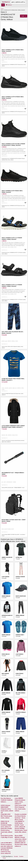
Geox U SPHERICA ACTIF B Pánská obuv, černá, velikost (13, 97)
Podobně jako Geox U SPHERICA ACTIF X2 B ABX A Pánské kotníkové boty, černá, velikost (13, 159)
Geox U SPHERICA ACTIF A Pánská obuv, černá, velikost (13, 50)
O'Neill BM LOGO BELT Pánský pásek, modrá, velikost (6, 816)
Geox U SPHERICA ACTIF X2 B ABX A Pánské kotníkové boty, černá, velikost (13, 144)
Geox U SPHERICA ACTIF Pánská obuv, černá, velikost (12, 191)
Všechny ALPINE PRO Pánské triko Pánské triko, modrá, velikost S (12, 394)
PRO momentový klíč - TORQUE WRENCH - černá (13, 473)
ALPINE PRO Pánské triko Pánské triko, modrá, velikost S (13, 379)
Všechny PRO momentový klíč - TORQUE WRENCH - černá (13, 487)
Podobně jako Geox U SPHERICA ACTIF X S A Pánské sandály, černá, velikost (14, 253)
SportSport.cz (6, 2)
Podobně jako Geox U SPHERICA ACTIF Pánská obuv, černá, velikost (13, 206)
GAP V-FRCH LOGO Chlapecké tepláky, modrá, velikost (12, 332)
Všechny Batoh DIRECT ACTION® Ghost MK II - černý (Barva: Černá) (13, 535)
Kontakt (16, 856)
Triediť (22, 16)
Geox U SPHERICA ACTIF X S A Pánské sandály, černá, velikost (12, 238)
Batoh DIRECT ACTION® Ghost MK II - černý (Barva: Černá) (14, 520)
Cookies (21, 856)
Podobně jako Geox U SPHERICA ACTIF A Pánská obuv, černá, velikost (14, 65)
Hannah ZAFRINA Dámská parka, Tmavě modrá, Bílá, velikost (21, 830)
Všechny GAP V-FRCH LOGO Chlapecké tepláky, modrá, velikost (12, 347)
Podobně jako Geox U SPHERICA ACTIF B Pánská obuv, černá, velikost (14, 112)
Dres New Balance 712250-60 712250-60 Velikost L (6, 800)
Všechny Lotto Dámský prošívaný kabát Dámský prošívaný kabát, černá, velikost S (13, 441)
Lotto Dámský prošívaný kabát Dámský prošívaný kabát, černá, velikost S (13, 426)
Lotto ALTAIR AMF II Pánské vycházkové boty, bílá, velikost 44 (6, 844)
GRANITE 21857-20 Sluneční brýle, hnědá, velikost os (21, 844)
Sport (2, 8)
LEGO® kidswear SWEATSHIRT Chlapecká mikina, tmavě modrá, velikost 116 (7, 809)
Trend (4, 858)
